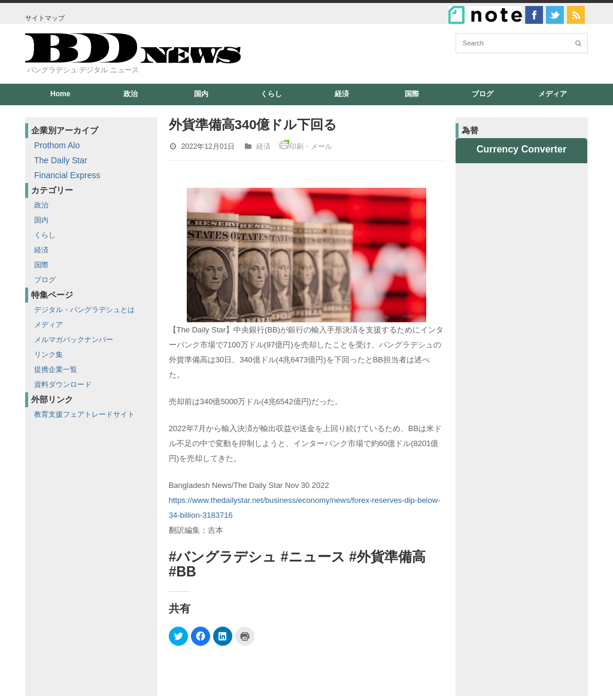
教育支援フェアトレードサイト (84, 414)
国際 (412, 94)
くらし (271, 94)
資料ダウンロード (63, 384)
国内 (201, 94)
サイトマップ (45, 18)
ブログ (482, 94)
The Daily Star (60, 160)
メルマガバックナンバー (73, 339)
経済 (342, 94)
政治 (130, 94)
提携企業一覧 (55, 369)
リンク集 (48, 354)
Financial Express (67, 175)
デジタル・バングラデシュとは (84, 310)
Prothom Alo (57, 145)
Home (60, 94)
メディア (552, 94)
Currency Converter (521, 149)
